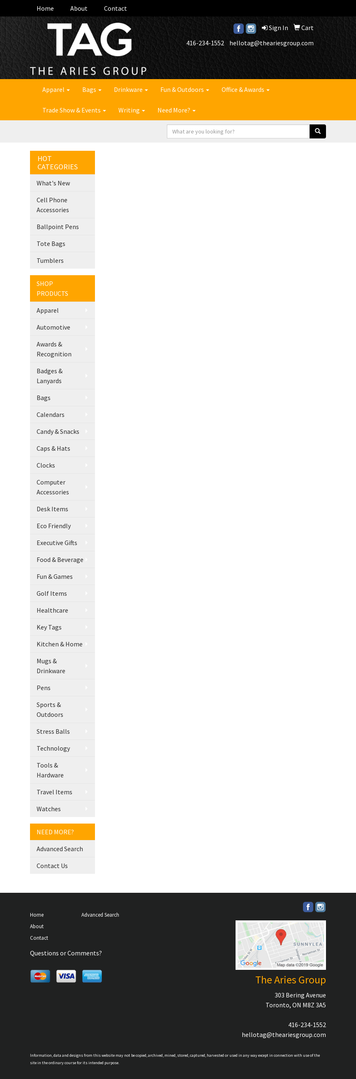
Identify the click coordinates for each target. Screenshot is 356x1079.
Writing (131, 110)
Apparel (56, 89)
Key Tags (49, 627)
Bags (92, 89)
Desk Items (52, 509)
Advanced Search (60, 849)
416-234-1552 (205, 43)
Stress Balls (53, 731)
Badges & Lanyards (49, 376)
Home (45, 8)
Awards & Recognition (54, 349)
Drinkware (131, 89)
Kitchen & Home (60, 644)
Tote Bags (51, 243)
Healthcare (52, 610)
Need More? (176, 110)
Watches (49, 809)
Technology (53, 748)
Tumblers (50, 260)
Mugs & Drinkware (51, 666)
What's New (53, 183)
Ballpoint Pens (58, 226)
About (79, 8)
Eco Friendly (54, 526)
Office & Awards (246, 89)
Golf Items (52, 593)
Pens (44, 687)
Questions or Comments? (66, 953)
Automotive (53, 327)
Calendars (51, 414)
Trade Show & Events (74, 110)
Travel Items (54, 792)
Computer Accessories (53, 487)
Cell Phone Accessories (53, 205)
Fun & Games (55, 576)
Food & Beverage (60, 559)
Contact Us (52, 865)
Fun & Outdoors (184, 89)
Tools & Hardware (50, 770)
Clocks (46, 465)
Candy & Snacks (58, 431)
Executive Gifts (57, 542)
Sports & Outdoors (50, 709)
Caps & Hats (53, 448)
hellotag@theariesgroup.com (271, 43)
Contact (115, 8)
